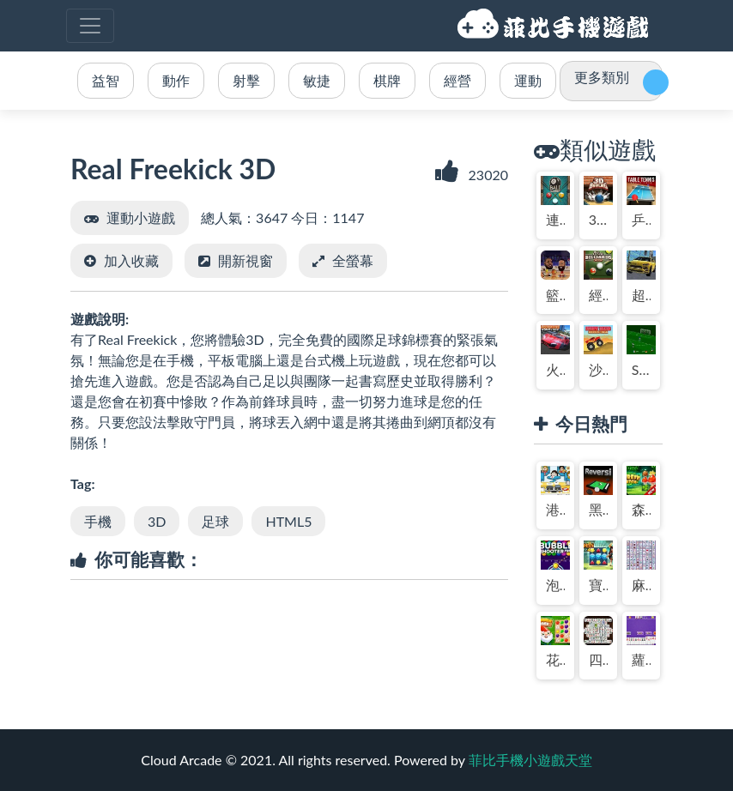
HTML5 (288, 521)
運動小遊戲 (140, 217)
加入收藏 (131, 260)
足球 (215, 521)
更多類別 (601, 77)
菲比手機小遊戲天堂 (555, 26)
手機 (98, 521)
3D (157, 521)
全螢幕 (352, 260)
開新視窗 (245, 260)
